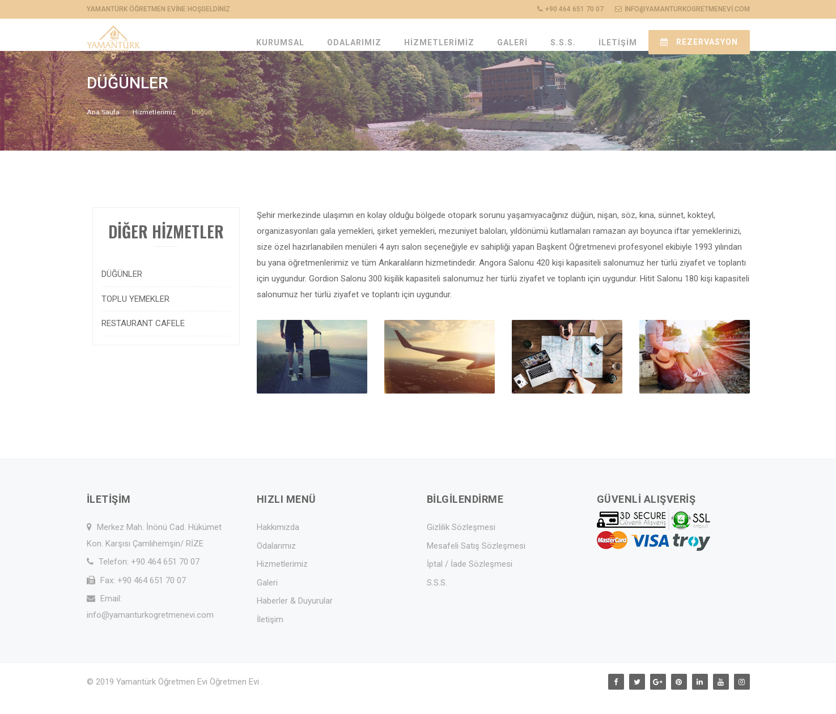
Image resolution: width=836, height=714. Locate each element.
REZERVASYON (699, 41)
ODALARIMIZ (354, 42)
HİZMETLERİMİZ (439, 42)
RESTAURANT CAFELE (143, 339)
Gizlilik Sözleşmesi (461, 542)
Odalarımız (276, 561)
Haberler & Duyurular (295, 616)
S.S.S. (563, 42)
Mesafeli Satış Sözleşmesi (476, 561)
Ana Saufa (103, 127)
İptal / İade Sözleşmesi (469, 579)
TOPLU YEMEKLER (135, 314)
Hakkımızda (278, 542)
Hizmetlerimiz (154, 127)
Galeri (267, 598)
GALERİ (512, 42)
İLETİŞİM (618, 42)
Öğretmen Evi (235, 697)
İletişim (270, 635)
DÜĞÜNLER (121, 289)
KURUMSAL (280, 42)
